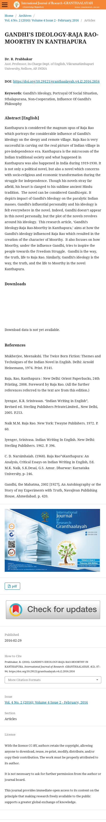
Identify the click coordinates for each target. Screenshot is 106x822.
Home (9, 15)
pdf (14, 586)
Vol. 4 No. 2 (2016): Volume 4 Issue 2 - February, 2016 (42, 20)
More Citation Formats (24, 680)
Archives (25, 15)
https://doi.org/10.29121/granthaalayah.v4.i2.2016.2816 (56, 81)
